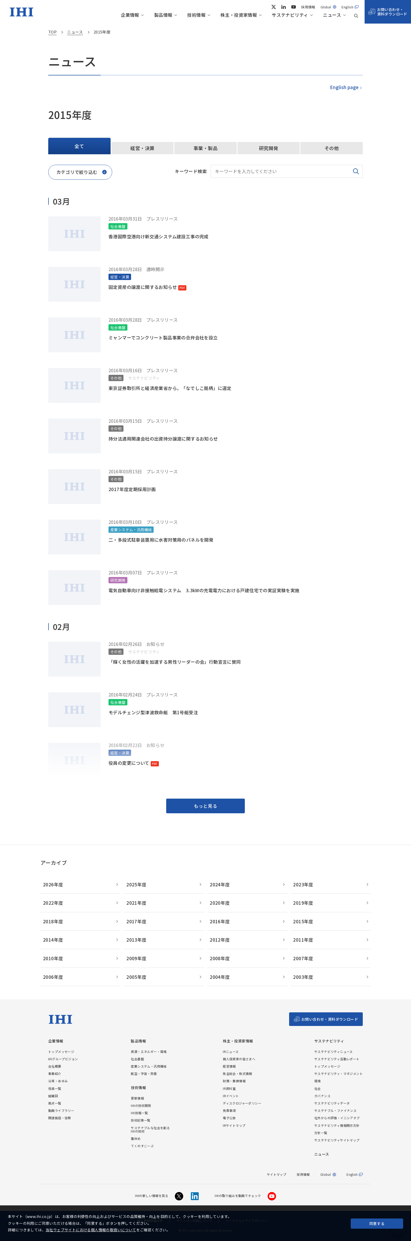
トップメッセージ (61, 1051)
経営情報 (229, 1066)
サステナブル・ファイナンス (335, 1110)
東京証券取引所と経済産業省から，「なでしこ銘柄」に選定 (170, 388)
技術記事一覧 (140, 1120)
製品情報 (163, 15)
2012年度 (220, 939)
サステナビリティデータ (332, 1103)
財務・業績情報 (234, 1081)
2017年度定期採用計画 (132, 489)
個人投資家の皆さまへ (239, 1059)
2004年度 (220, 977)
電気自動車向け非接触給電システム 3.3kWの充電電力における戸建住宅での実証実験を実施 (204, 590)
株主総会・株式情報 (237, 1073)
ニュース (332, 15)
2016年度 (220, 921)
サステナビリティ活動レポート (337, 1059)
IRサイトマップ (234, 1125)
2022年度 (53, 902)
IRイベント (231, 1095)
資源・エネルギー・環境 (148, 1051)
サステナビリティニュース (333, 1051)
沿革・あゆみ (58, 1081)
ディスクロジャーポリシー (242, 1103)
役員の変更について (129, 763)
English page (344, 87)
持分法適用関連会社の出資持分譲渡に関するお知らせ (163, 438)
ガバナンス (322, 1095)
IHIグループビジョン (63, 1059)
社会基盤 (137, 1059)
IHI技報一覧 (139, 1112)
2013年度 (136, 939)
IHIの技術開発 (141, 1105)
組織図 (53, 1095)
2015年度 (303, 921)
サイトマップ (276, 1174)
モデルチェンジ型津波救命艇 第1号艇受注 (153, 712)
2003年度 (303, 977)
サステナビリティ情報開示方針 (337, 1125)
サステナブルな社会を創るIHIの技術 (150, 1129)
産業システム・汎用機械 (148, 1066)
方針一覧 (320, 1132)
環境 (317, 1081)
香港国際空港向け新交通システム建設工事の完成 (159, 236)
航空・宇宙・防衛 (144, 1073)
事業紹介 (54, 1073)
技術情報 (196, 15)
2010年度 (53, 958)
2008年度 (220, 958)
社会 (317, 1088)
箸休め (135, 1138)
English (347, 7)
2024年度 (220, 884)
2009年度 (136, 958)
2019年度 (303, 902)
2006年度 (53, 977)
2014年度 (53, 939)
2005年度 (136, 977)
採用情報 (308, 6)
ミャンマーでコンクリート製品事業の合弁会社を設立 (163, 337)
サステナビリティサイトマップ (337, 1140)
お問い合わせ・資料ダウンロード (392, 12)
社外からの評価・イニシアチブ (337, 1117)
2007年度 (303, 958)
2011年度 (303, 939)
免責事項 (229, 1110)
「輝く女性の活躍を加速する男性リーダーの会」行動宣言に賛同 (175, 661)
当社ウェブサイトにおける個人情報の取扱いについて (91, 1229)
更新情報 (137, 1098)
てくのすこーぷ (142, 1145)
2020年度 (220, 902)
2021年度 (136, 902)
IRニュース (231, 1051)
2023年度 (303, 884)
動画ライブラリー (61, 1110)
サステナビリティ (290, 15)
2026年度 (53, 884)
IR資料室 (229, 1088)
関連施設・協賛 (59, 1117)
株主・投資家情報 (238, 15)
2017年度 (136, 921)
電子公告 (229, 1117)
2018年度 (53, 921)
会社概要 (54, 1066)
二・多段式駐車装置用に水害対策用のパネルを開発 (161, 539)
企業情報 (130, 15)
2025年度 (136, 884)
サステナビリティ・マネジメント (338, 1073)
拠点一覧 (54, 1103)
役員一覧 (54, 1088)
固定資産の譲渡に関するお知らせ (143, 287)
